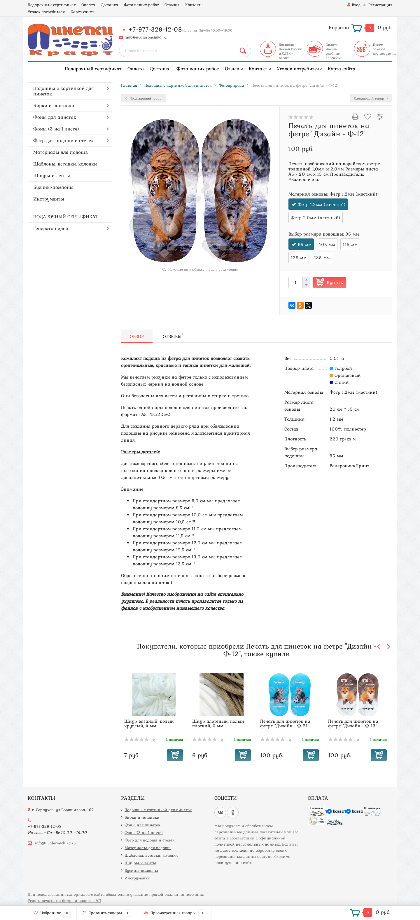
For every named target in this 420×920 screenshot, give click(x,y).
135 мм (322, 257)
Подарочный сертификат (52, 5)
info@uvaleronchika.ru (146, 37)
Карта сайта (82, 12)
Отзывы (171, 5)
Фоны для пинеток (54, 117)
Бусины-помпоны (53, 187)
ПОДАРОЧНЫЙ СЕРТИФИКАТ (65, 216)
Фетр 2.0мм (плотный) (315, 217)
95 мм (305, 244)
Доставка (109, 5)
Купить (335, 282)
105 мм (327, 244)
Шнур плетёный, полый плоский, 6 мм (218, 723)
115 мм (350, 244)
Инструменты (48, 199)
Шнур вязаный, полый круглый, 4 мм (149, 723)
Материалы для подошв (60, 152)
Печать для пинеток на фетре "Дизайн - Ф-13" (353, 723)
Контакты (194, 5)
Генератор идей (50, 228)
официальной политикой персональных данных (250, 841)
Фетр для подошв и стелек (63, 140)
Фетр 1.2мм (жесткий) (322, 204)
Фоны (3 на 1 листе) (56, 129)
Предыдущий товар (143, 98)
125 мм (299, 257)
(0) (139, 740)
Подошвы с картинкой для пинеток (63, 90)
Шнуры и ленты (51, 175)
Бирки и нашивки (53, 105)
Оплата (88, 5)
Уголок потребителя (46, 12)
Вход (353, 5)
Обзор (137, 336)
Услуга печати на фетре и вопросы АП (64, 900)
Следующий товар (371, 98)
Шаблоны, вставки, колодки (65, 164)
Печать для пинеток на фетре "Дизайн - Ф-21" (285, 723)
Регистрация (380, 5)
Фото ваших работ (141, 5)
